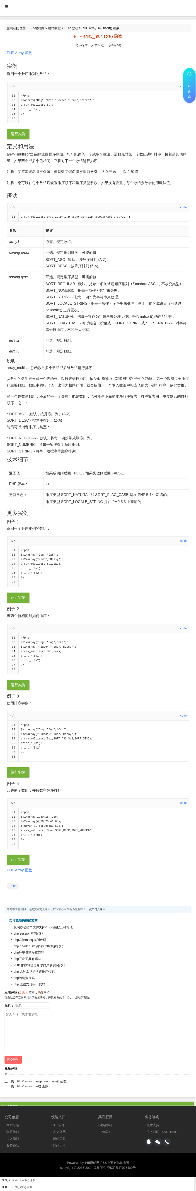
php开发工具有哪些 (27, 960)
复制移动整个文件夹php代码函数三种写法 (43, 928)
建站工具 (59, 1140)
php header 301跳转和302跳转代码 (38, 947)
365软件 (59, 1126)
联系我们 (12, 1133)
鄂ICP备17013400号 (121, 1169)
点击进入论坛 (97, 910)
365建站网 (37, 28)
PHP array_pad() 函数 (32, 1087)
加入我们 (12, 1140)
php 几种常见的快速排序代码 (34, 973)
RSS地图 (106, 1164)
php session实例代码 (28, 934)
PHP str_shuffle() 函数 (22, 1181)
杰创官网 (59, 1133)
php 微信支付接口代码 (29, 985)
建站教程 (54, 28)
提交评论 (13, 1061)
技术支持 (153, 1126)
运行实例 (18, 134)
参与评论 (115, 45)
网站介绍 (12, 1126)
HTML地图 (121, 1164)
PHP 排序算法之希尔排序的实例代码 (39, 966)
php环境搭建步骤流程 (29, 953)
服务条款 (12, 1146)
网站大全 (59, 1146)
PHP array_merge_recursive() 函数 (42, 1082)
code (183, 207)
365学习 (105, 1133)
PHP (13, 887)
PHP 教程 (71, 28)
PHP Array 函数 (19, 53)
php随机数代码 (24, 979)
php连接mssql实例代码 (30, 941)
